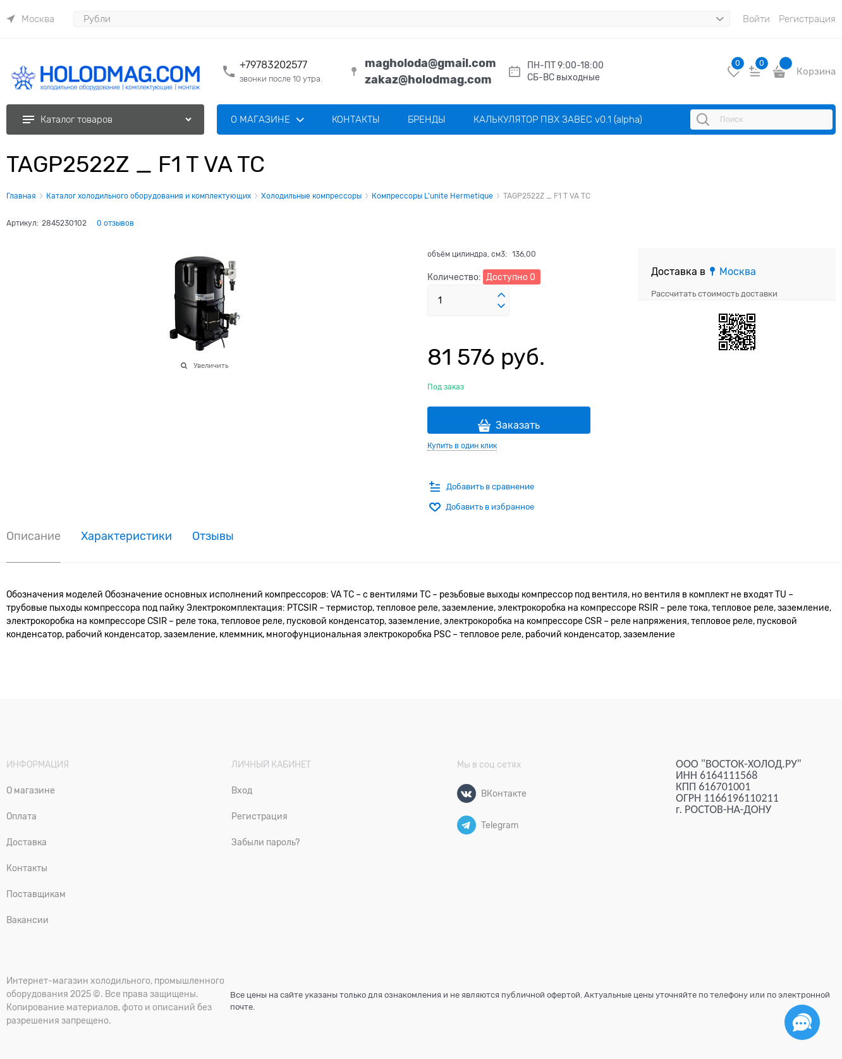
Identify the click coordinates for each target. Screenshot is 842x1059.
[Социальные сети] (802, 1022)
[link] (30, 19)
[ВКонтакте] (466, 793)
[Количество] (468, 300)
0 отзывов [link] (115, 223)
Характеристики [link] (126, 536)
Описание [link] (33, 536)
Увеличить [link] (210, 365)
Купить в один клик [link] (462, 445)
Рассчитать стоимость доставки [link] (714, 293)
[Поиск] (704, 119)
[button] (501, 295)
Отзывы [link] (213, 536)
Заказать (518, 425)
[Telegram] (466, 825)
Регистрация (807, 19)
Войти (756, 19)
